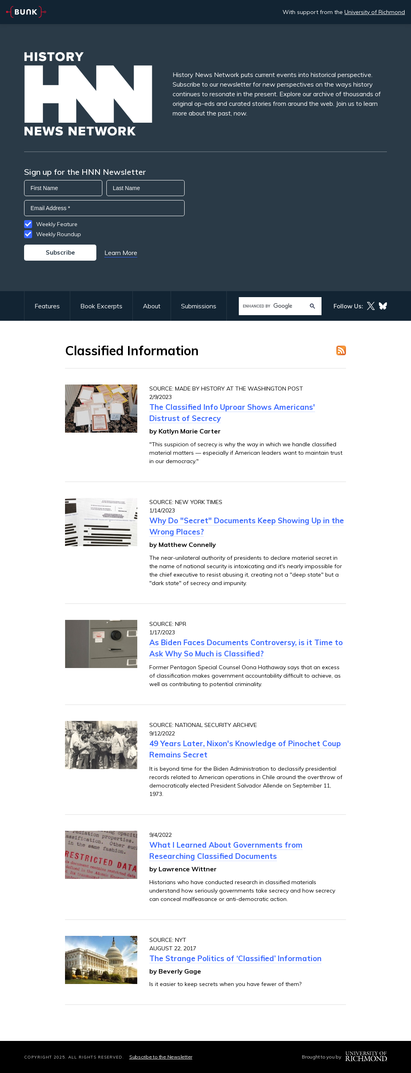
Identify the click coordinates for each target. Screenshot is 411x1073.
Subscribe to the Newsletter (160, 1057)
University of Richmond (374, 12)
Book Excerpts (101, 306)
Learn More (120, 253)
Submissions (198, 306)
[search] (272, 306)
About (152, 306)
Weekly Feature (56, 224)
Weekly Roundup (58, 234)
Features (47, 306)
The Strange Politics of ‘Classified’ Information (235, 958)
